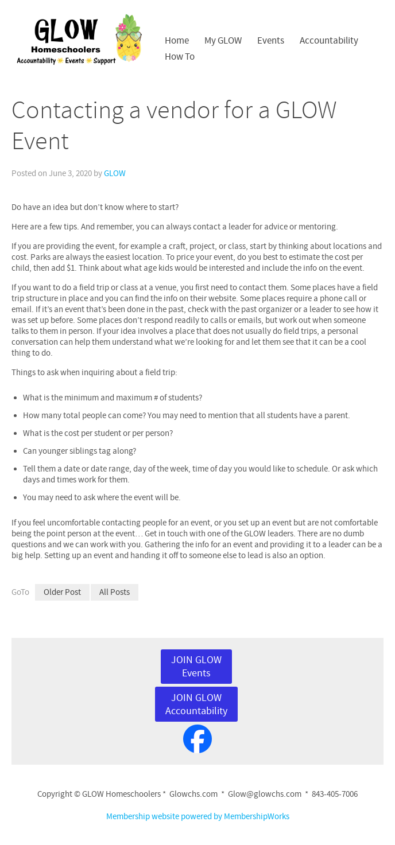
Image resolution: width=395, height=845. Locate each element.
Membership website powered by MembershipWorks (197, 816)
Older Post (62, 592)
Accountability (329, 40)
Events (270, 40)
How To (180, 56)
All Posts (114, 592)
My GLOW (223, 40)
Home (177, 40)
